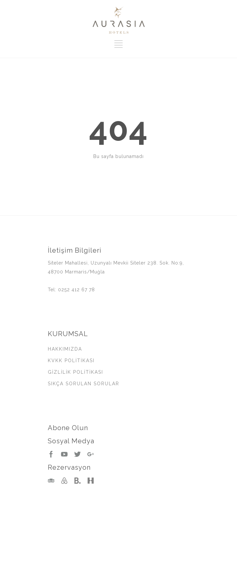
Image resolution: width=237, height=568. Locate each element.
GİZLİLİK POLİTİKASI (75, 372)
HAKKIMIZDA (65, 349)
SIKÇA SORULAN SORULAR (83, 383)
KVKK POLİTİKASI (71, 360)
